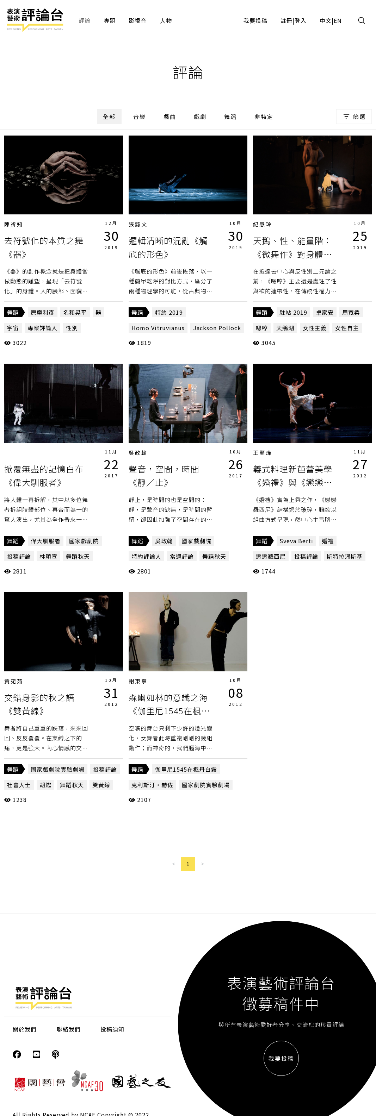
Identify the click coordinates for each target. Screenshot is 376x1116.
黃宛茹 (13, 681)
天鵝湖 (285, 328)
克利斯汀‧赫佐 (152, 784)
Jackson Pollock (217, 328)
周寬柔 (351, 312)
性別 (72, 328)
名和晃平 (75, 312)
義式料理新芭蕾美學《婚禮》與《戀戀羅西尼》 (292, 482)
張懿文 (138, 224)
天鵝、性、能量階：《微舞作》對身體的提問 (292, 254)
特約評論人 (146, 556)
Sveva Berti (296, 541)
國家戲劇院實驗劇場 (58, 769)
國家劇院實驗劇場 (206, 784)
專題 (110, 20)
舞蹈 (230, 116)
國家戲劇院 (84, 541)
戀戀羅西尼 (271, 556)
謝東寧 (138, 681)
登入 (301, 20)
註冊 (286, 20)
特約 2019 (169, 312)
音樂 (139, 116)
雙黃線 (101, 784)
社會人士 (19, 784)
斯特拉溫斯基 (345, 556)
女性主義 (315, 328)
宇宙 (13, 328)
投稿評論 (19, 556)
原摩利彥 (43, 312)
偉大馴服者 (46, 541)
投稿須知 (112, 1029)
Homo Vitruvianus (158, 328)
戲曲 (170, 116)
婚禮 (328, 541)
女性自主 (347, 328)
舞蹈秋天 (78, 556)
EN (338, 20)
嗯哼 (262, 328)
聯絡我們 (69, 1029)
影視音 (138, 20)
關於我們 (25, 1029)
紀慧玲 (262, 224)
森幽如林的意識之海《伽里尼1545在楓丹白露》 (169, 711)
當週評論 (182, 556)
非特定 (263, 116)
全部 (109, 116)
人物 (166, 20)
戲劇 (200, 116)
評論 (85, 20)
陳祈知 (13, 224)
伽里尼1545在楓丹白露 (186, 769)
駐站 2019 (293, 312)
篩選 (354, 116)
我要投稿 (255, 20)
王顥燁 (262, 452)
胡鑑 (45, 784)
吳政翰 (138, 452)
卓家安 (325, 312)
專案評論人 (42, 328)
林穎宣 (48, 556)
